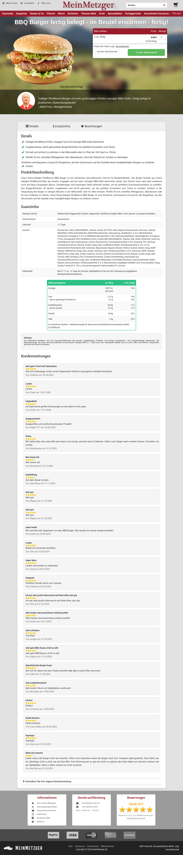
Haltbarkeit (38, 814)
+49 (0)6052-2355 (87, 807)
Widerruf (37, 822)
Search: (124, 4)
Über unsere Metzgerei (43, 803)
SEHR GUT (136, 804)
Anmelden (27, 3)
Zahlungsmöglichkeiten (44, 807)
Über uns (43, 3)
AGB (70, 846)
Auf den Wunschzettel (107, 51)
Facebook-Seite (40, 818)
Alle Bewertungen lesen (136, 818)
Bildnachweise (107, 846)
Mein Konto (9, 3)
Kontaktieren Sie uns (88, 803)
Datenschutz (93, 846)
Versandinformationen (43, 811)
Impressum (80, 846)
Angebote (21, 13)
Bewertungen (91, 126)
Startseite (7, 13)
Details (32, 126)
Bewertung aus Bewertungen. (136, 815)
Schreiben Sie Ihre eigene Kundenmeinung (46, 781)
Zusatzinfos (61, 126)
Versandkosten (122, 46)
